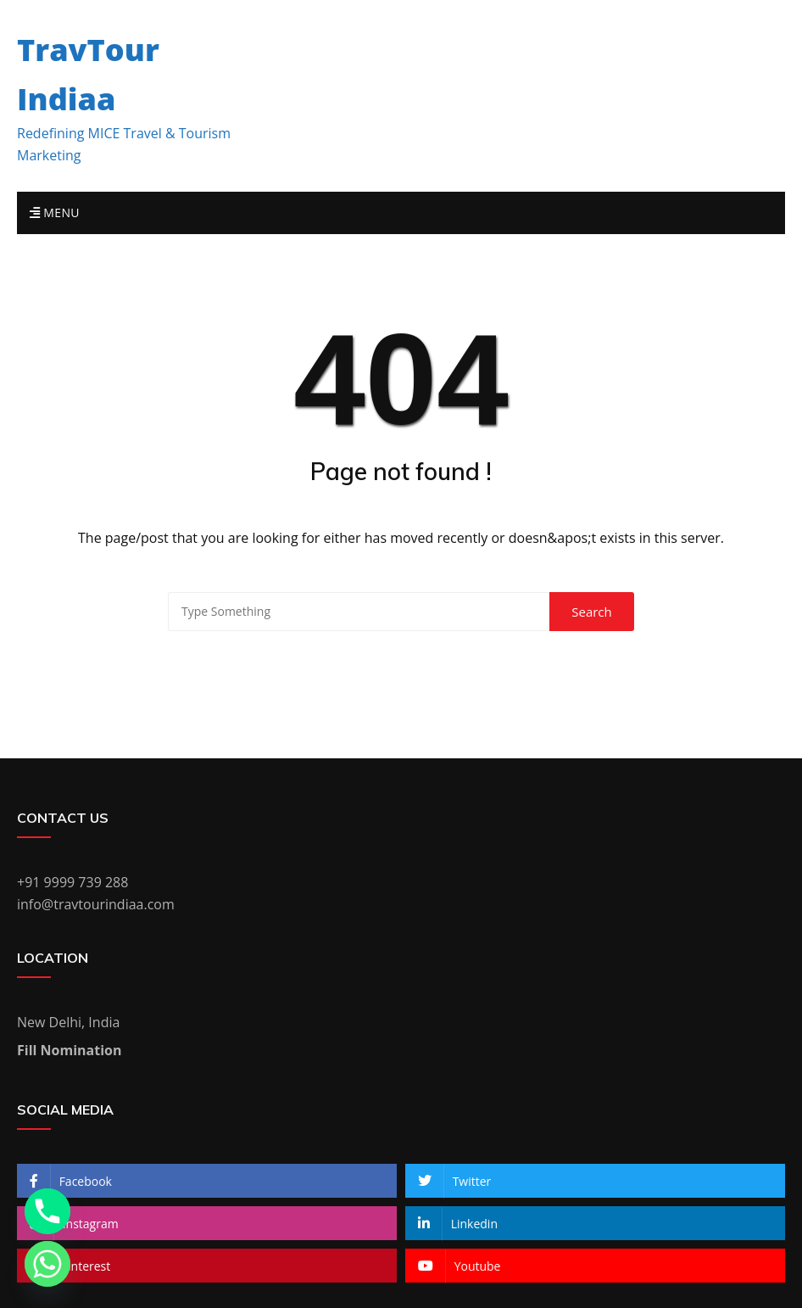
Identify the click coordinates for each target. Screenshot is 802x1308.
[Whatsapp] (47, 1264)
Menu (55, 212)
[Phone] (47, 1211)
